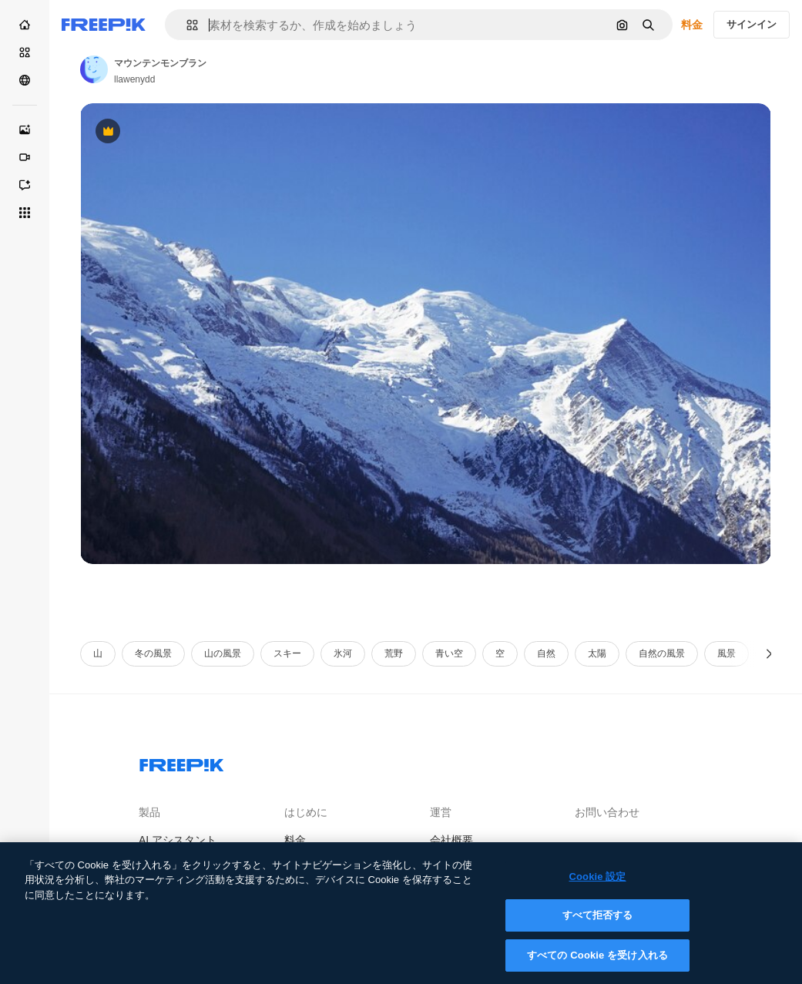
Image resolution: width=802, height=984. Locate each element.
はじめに (305, 812)
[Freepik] (104, 24)
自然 (546, 653)
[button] (186, 25)
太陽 (597, 653)
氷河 (343, 653)
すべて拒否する (597, 926)
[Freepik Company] (182, 762)
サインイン (751, 24)
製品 (149, 812)
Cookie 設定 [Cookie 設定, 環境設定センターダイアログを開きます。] (597, 887)
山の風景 (222, 653)
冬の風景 (153, 653)
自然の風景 (662, 653)
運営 (440, 812)
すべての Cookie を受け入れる (597, 966)
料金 (692, 24)
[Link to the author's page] (94, 69)
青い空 (449, 653)
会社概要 (451, 840)
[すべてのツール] (24, 212)
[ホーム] (24, 24)
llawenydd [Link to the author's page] (134, 79)
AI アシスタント (177, 840)
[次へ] (769, 654)
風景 (726, 653)
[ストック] (24, 52)
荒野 (393, 653)
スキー (287, 653)
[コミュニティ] (24, 80)
